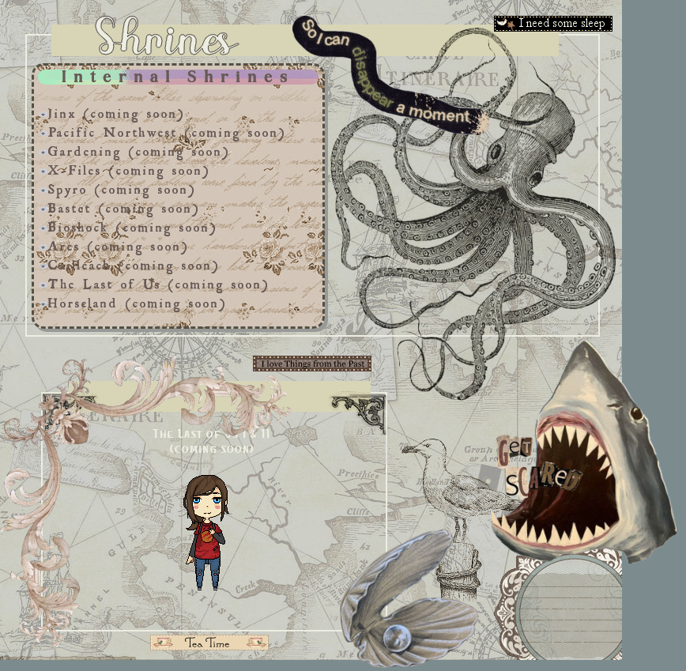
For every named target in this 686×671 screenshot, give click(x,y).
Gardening (80, 148)
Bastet (65, 205)
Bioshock (73, 224)
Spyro (63, 186)
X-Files (70, 167)
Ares (59, 243)
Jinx (57, 110)
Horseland (78, 300)
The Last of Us (99, 281)
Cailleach (74, 262)
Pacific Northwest (108, 129)
